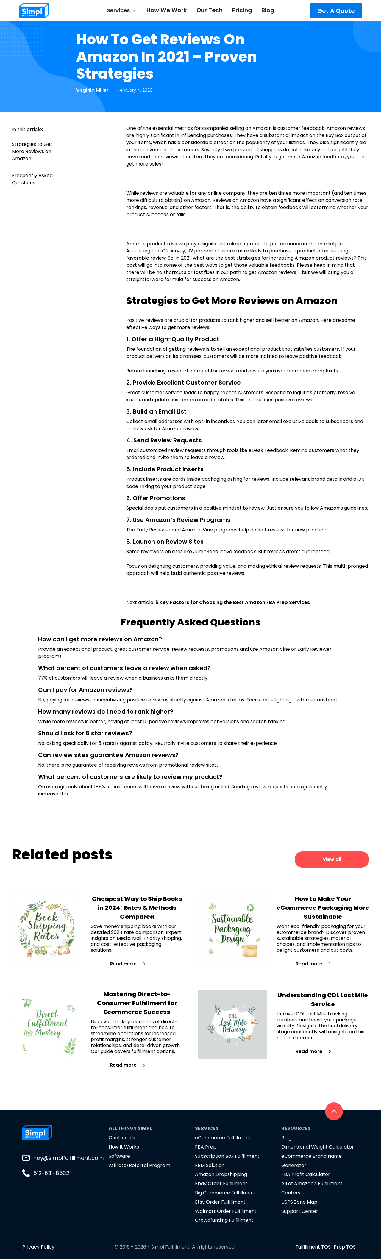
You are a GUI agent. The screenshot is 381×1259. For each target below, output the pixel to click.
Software (119, 1156)
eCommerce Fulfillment (223, 1137)
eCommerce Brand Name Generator (311, 1161)
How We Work (166, 10)
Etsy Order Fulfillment (220, 1202)
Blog (267, 10)
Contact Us (122, 1137)
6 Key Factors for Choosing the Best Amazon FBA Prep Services (232, 602)
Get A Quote (336, 11)
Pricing (242, 10)
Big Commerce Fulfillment (225, 1192)
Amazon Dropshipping (221, 1174)
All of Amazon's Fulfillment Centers (312, 1188)
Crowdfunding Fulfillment (224, 1220)
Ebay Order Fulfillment (221, 1183)
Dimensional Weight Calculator (317, 1146)
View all (332, 859)
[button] (122, 10)
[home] (47, 10)
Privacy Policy (38, 1247)
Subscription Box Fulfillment (227, 1156)
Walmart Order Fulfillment (226, 1211)
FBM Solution (209, 1165)
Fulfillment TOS (313, 1247)
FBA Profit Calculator (305, 1174)
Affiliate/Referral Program (139, 1165)
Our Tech (209, 10)
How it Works (124, 1146)
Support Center (299, 1211)
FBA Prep (205, 1146)
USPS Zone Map (299, 1202)
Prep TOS (345, 1247)
